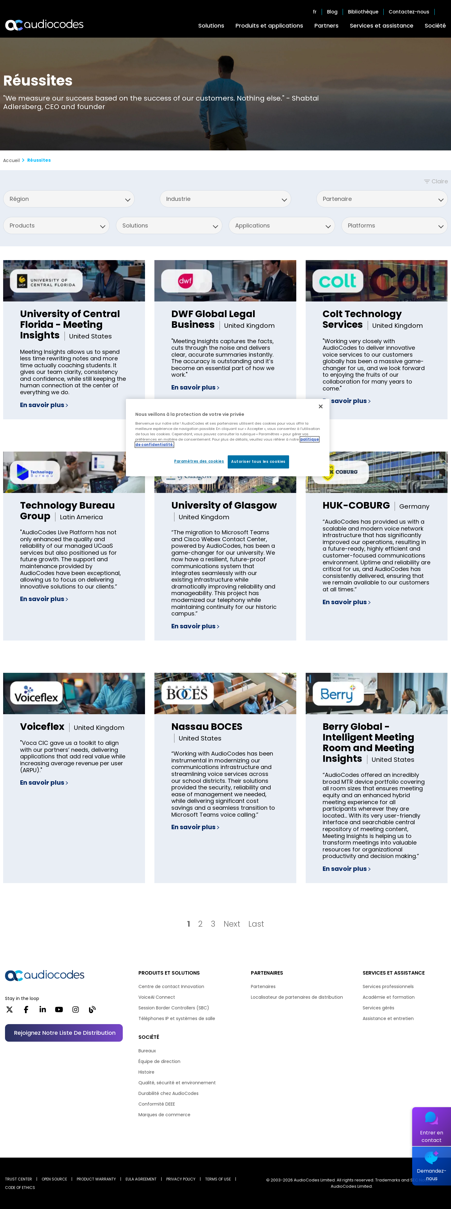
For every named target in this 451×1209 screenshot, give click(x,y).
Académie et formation (389, 997)
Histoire (146, 1072)
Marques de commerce (164, 1115)
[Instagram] (75, 1012)
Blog (332, 12)
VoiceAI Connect (156, 997)
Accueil (11, 160)
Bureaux (147, 1051)
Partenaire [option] (337, 199)
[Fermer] (321, 406)
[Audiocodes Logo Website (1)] (44, 25)
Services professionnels (388, 986)
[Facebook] (26, 1012)
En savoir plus (44, 404)
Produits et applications (269, 25)
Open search (443, 12)
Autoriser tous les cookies (258, 461)
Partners (326, 25)
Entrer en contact (431, 1136)
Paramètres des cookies (199, 461)
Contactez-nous (409, 12)
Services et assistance (381, 25)
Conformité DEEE (156, 1104)
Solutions (211, 25)
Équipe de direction (159, 1061)
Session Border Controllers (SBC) (173, 1008)
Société (435, 25)
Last (256, 924)
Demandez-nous (432, 1174)
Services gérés (378, 1008)
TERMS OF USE (218, 1179)
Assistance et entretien (388, 1018)
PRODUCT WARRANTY (96, 1179)
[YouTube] (59, 1012)
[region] (227, 437)
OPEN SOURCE (54, 1179)
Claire (440, 181)
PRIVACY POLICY (180, 1179)
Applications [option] (252, 225)
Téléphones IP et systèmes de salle (176, 1018)
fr (315, 12)
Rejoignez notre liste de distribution (65, 1033)
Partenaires (263, 986)
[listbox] (69, 198)
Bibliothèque (363, 12)
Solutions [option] (135, 225)
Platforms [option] (361, 225)
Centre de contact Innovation (171, 986)
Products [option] (22, 225)
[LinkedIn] (42, 1012)
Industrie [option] (178, 199)
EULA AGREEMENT (141, 1179)
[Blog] (92, 1012)
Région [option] (19, 199)
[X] (9, 1012)
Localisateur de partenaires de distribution (297, 997)
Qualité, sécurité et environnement (177, 1083)
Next (232, 924)
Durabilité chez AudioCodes (168, 1093)
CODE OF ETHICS (20, 1187)
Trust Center (18, 1179)
